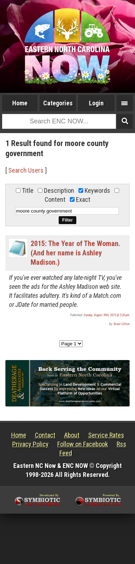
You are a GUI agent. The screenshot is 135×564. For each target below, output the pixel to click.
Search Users (26, 170)
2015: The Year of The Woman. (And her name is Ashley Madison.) (75, 253)
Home (19, 103)
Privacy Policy (30, 444)
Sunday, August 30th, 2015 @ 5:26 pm (107, 315)
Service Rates (106, 435)
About (72, 435)
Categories (58, 103)
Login (96, 103)
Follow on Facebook (82, 444)
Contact (45, 435)
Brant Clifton (122, 324)
